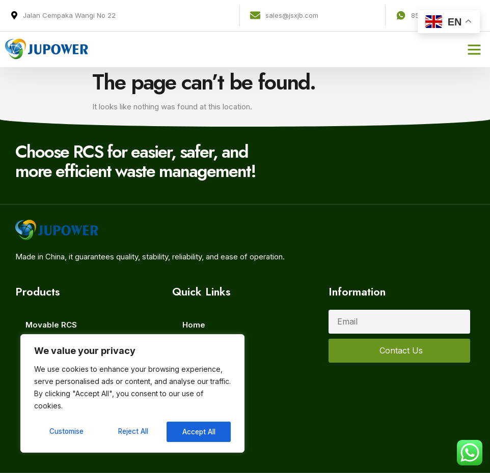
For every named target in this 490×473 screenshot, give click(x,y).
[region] (132, 394)
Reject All (133, 431)
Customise (67, 431)
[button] (474, 49)
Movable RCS (51, 325)
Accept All (199, 431)
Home (193, 325)
